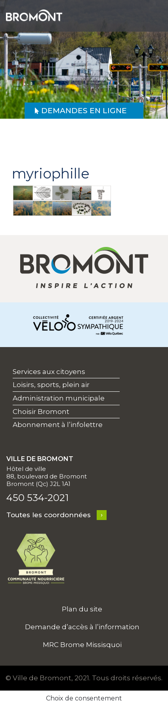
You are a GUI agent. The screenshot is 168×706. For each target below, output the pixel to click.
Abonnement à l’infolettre (58, 425)
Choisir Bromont (41, 412)
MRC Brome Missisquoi (82, 645)
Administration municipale (59, 398)
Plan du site (82, 609)
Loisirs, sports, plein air (51, 385)
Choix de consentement (84, 698)
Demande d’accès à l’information (82, 627)
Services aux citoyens (49, 372)
